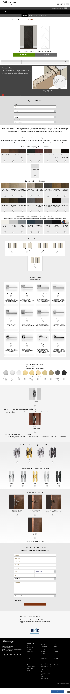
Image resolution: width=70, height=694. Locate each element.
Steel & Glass (38, 15)
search (67, 4)
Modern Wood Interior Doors (45, 670)
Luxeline (24, 15)
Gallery (55, 646)
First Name (35, 553)
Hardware (43, 653)
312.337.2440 (61, 4)
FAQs (55, 644)
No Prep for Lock (35, 534)
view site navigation (57, 8)
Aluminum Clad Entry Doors (47, 664)
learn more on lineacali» (11, 305)
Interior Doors (30, 647)
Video (55, 648)
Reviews (56, 662)
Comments (35, 581)
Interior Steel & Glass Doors (45, 674)
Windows (29, 649)
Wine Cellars (43, 676)
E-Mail (35, 563)
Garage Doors (30, 651)
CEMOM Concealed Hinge (35, 402)
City (24, 569)
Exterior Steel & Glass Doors (46, 667)
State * (45, 569)
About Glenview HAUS (59, 661)
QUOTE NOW (24, 55)
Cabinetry (29, 653)
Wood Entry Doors (45, 662)
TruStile (45, 15)
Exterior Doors (30, 645)
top (68, 692)
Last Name (35, 556)
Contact (56, 664)
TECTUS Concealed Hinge (35, 427)
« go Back (46, 55)
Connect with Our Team (57, 691)
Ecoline (31, 15)
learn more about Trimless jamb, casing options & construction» (18, 94)
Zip (24, 573)
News (55, 649)
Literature (56, 651)
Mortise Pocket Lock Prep (53, 511)
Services (29, 655)
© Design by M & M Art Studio (63, 683)
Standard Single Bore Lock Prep (35, 511)
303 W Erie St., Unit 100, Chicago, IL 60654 (12, 649)
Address (35, 566)
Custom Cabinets (31, 666)
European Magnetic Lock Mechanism (17, 511)
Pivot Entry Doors (44, 661)
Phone (45, 573)
